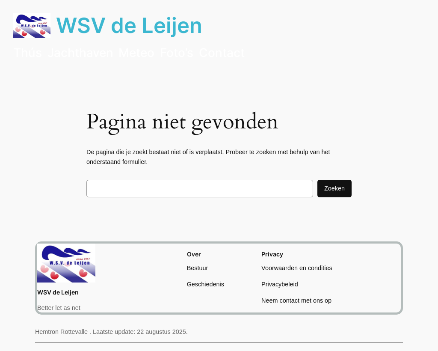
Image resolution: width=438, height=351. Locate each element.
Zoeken (334, 188)
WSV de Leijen (129, 25)
